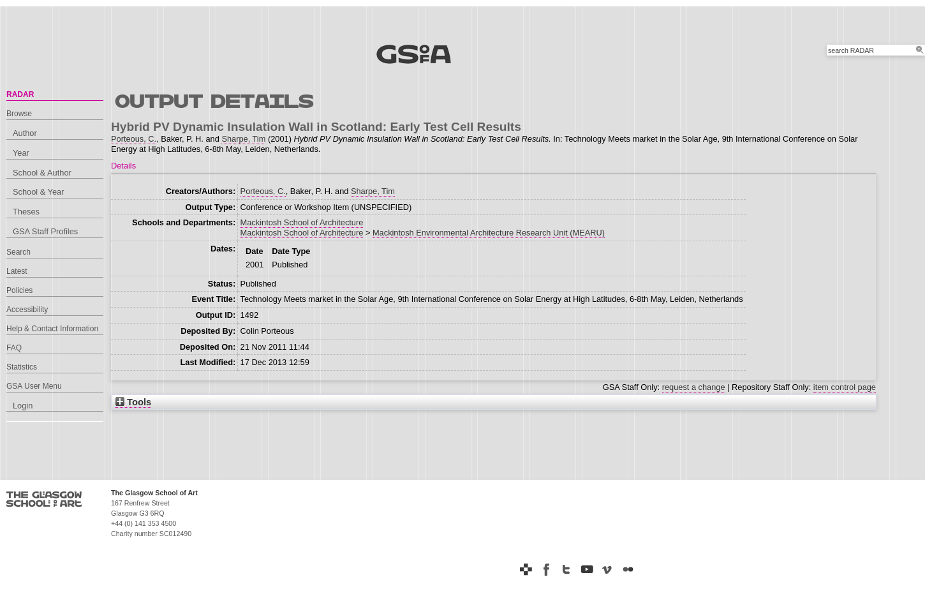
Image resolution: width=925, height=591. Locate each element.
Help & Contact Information (52, 328)
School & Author (42, 172)
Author (25, 133)
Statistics (21, 367)
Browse (19, 113)
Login (23, 405)
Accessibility (27, 309)
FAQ (14, 347)
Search (18, 252)
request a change (693, 387)
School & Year (38, 192)
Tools (133, 402)
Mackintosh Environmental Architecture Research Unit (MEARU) (489, 232)
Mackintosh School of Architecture (302, 222)
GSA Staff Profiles (45, 231)
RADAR (20, 94)
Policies (19, 290)
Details (123, 165)
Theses (26, 211)
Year (21, 153)
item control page (844, 387)
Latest (16, 271)
